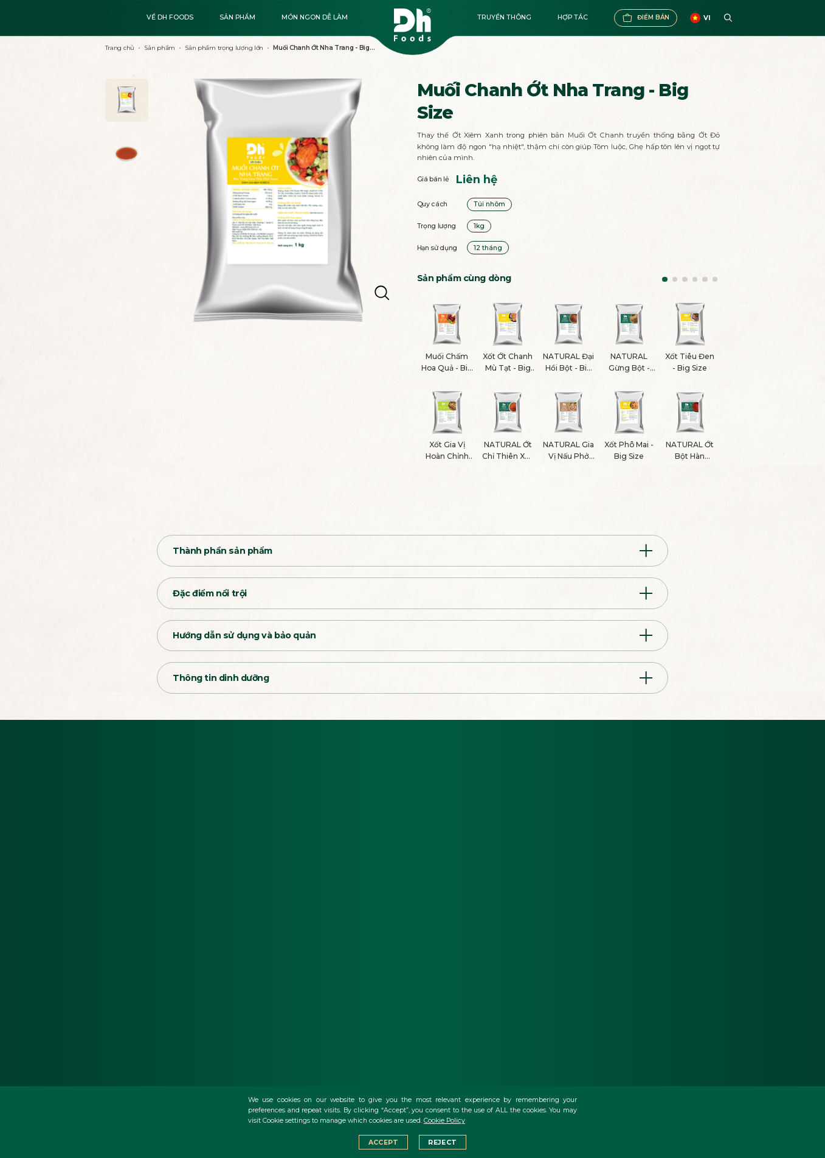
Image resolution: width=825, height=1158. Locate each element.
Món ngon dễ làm (314, 17)
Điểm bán (645, 18)
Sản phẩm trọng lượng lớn (224, 48)
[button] (665, 279)
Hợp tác (572, 17)
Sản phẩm (237, 17)
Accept (383, 1142)
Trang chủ (119, 48)
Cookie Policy (444, 1121)
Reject (442, 1142)
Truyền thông (504, 17)
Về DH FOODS (170, 17)
